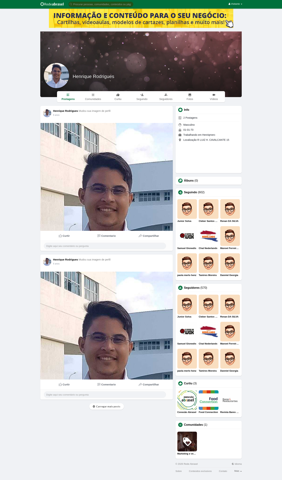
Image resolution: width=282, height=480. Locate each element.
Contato (223, 471)
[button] (101, 4)
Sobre (179, 471)
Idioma (237, 464)
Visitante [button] (235, 4)
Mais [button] (238, 471)
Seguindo (190, 192)
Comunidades (193, 424)
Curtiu (188, 383)
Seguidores (192, 287)
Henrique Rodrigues (93, 76)
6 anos (56, 115)
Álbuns (189, 180)
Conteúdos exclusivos (200, 471)
